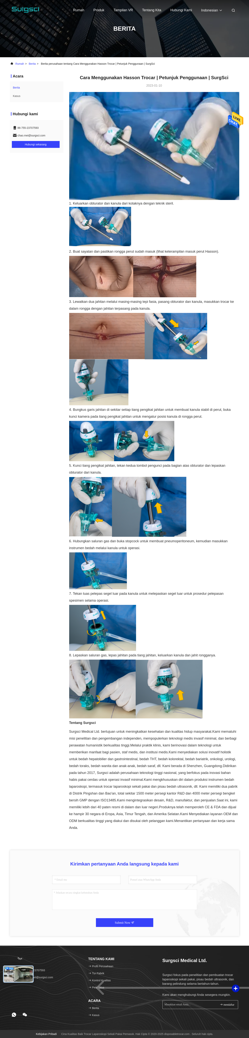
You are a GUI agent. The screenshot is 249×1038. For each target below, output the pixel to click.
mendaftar (227, 1004)
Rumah (78, 10)
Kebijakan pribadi (46, 1034)
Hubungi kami (181, 10)
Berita (32, 63)
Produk (98, 10)
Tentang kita (151, 10)
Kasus (16, 96)
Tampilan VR (123, 10)
